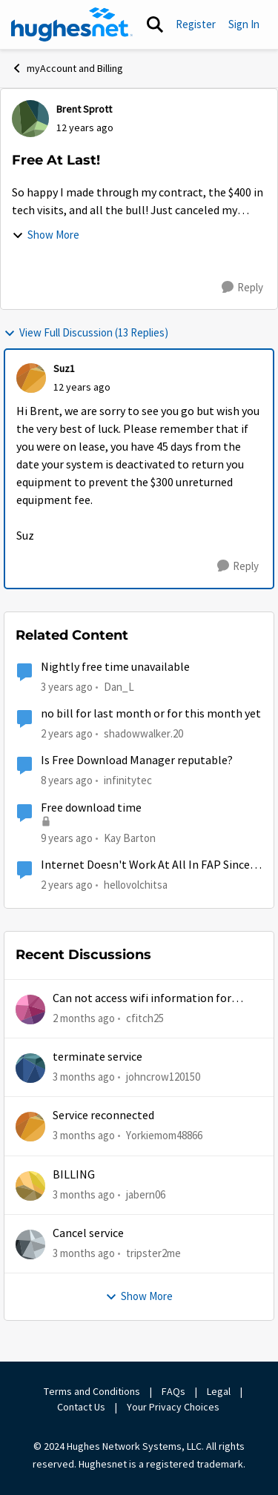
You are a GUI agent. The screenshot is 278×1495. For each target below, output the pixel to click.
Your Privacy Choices (174, 1406)
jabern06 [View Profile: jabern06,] (145, 1194)
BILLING (74, 1174)
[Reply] (242, 287)
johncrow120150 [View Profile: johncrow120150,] (163, 1077)
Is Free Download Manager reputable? (137, 760)
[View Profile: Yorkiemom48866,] (30, 1126)
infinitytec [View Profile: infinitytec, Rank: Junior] (128, 780)
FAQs (173, 1391)
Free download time (91, 807)
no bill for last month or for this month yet (151, 713)
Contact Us (81, 1406)
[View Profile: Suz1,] (31, 378)
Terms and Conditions (92, 1391)
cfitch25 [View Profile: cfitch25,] (145, 1017)
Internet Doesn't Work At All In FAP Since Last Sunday (145, 865)
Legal (219, 1391)
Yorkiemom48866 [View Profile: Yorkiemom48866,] (164, 1135)
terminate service (97, 1057)
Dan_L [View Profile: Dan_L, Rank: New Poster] (119, 687)
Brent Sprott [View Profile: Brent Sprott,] (84, 109)
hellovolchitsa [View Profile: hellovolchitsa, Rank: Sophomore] (136, 885)
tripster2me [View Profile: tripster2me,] (153, 1253)
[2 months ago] (84, 1018)
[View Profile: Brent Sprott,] (30, 118)
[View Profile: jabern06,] (30, 1186)
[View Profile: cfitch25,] (30, 1009)
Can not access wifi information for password (142, 999)
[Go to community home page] (72, 24)
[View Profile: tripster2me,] (30, 1244)
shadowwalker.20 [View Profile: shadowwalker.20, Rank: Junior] (143, 733)
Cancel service (88, 1233)
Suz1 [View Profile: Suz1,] (64, 368)
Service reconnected (103, 1115)
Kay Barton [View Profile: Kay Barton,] (130, 837)
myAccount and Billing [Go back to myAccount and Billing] (67, 68)
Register (196, 24)
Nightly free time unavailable (115, 667)
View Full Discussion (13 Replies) (86, 332)
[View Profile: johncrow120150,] (30, 1068)
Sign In (243, 24)
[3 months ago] (84, 1077)
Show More (45, 235)
